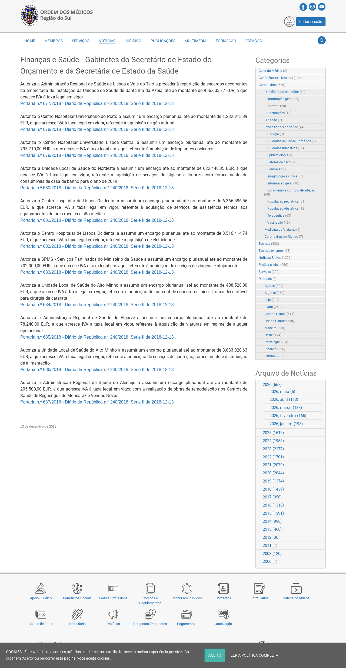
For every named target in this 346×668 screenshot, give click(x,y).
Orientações (279, 113)
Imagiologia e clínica (285, 176)
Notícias (113, 624)
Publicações (163, 41)
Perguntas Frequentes (150, 624)
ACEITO (214, 655)
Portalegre (276, 342)
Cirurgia (275, 134)
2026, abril (284, 399)
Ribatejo (275, 349)
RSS (322, 71)
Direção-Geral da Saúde (285, 92)
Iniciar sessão (310, 21)
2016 (273, 505)
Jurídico (133, 41)
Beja (272, 300)
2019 (273, 481)
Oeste (273, 335)
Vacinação (278, 222)
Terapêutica (279, 215)
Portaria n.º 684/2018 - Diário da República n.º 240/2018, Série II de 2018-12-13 (97, 304)
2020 (273, 473)
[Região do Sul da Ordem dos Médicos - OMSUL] (56, 14)
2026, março (286, 407)
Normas (276, 106)
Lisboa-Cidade (279, 321)
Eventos (269, 244)
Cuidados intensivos (285, 148)
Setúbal (274, 356)
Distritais (268, 279)
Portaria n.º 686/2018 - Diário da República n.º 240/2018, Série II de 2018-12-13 (97, 369)
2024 (273, 440)
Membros (53, 41)
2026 (272, 384)
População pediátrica (286, 201)
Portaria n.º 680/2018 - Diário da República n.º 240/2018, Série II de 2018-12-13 (97, 188)
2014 (272, 521)
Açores (274, 286)
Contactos (223, 598)
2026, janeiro (286, 423)
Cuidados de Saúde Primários (291, 141)
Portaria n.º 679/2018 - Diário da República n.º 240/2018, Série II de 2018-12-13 (97, 155)
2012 (271, 537)
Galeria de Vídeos (296, 598)
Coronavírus (272, 85)
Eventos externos (274, 251)
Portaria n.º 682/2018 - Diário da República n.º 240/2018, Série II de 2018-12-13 (97, 246)
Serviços (80, 41)
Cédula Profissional (113, 598)
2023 (273, 449)
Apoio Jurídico (41, 598)
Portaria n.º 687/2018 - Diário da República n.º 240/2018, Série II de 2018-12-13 (97, 402)
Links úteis (77, 624)
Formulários (260, 598)
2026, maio (282, 391)
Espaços (253, 41)
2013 (272, 529)
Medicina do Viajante (282, 230)
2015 (273, 513)
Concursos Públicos (186, 598)
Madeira (275, 328)
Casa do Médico (273, 71)
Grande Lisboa (279, 314)
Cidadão (273, 120)
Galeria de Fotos (40, 624)
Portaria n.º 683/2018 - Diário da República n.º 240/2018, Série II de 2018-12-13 (97, 272)
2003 (272, 553)
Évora (273, 307)
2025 (273, 432)
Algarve (274, 293)
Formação (226, 41)
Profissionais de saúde (286, 127)
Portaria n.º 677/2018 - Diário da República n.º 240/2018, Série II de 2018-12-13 (97, 103)
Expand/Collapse (316, 85)
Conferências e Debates (280, 78)
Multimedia (196, 41)
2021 (273, 464)
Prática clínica (273, 265)
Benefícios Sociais (77, 598)
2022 (273, 457)
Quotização (223, 624)
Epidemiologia (280, 155)
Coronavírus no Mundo (284, 237)
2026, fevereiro (288, 415)
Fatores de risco (282, 162)
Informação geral (283, 99)
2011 (270, 545)
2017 (272, 497)
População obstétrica (286, 208)
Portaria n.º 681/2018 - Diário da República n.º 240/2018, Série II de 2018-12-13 (97, 220)
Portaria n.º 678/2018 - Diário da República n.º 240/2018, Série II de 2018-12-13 (97, 129)
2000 (270, 561)
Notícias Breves (275, 258)
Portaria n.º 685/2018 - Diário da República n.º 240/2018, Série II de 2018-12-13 (97, 337)
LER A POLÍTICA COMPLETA (254, 655)
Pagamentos (187, 624)
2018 (273, 489)
